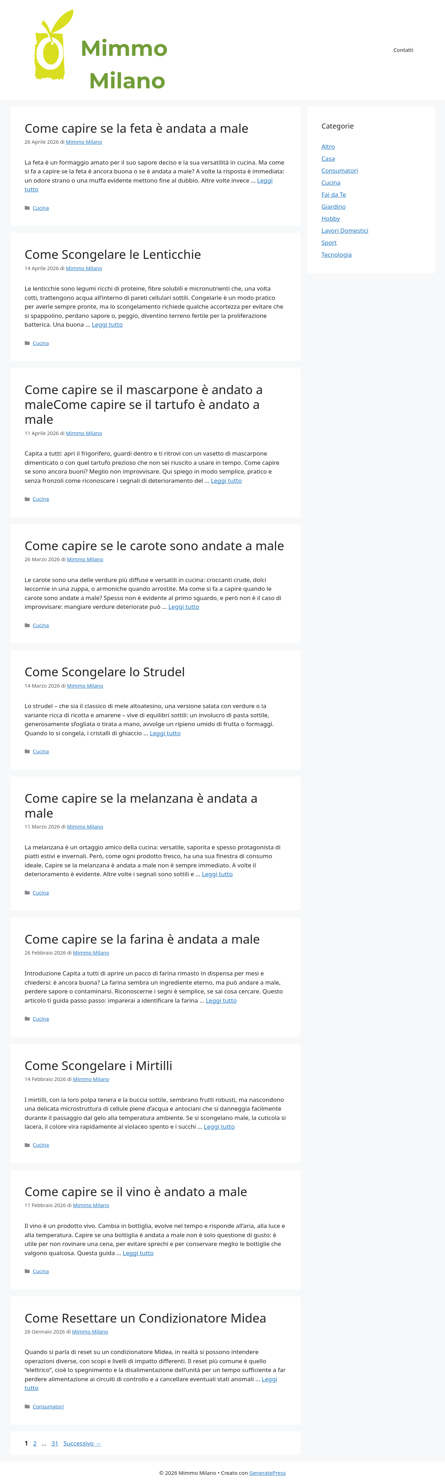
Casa (328, 158)
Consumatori (48, 1406)
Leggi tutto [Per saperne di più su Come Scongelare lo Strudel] (165, 733)
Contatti (403, 49)
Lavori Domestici (345, 230)
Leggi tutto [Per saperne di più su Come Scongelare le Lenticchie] (107, 324)
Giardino (334, 206)
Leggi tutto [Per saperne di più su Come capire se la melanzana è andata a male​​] (217, 874)
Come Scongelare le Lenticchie (113, 254)
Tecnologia (337, 254)
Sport (329, 242)
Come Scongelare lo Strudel (105, 671)
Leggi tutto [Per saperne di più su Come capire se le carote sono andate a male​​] (183, 606)
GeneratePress (267, 1472)
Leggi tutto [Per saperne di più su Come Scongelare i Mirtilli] (219, 1126)
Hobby (331, 218)
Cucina (41, 207)
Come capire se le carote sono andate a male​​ (154, 545)
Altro (328, 146)
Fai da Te (334, 194)
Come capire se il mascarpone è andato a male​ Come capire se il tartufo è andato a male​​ (144, 404)
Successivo (82, 1443)
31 (55, 1443)
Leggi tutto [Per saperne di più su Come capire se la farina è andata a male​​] (221, 1000)
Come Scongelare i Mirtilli (98, 1065)
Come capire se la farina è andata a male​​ (142, 939)
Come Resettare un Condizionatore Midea (146, 1318)
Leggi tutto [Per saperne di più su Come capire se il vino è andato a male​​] (138, 1253)
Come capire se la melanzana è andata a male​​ (141, 805)
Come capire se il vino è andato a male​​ (136, 1191)
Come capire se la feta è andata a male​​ (136, 128)
